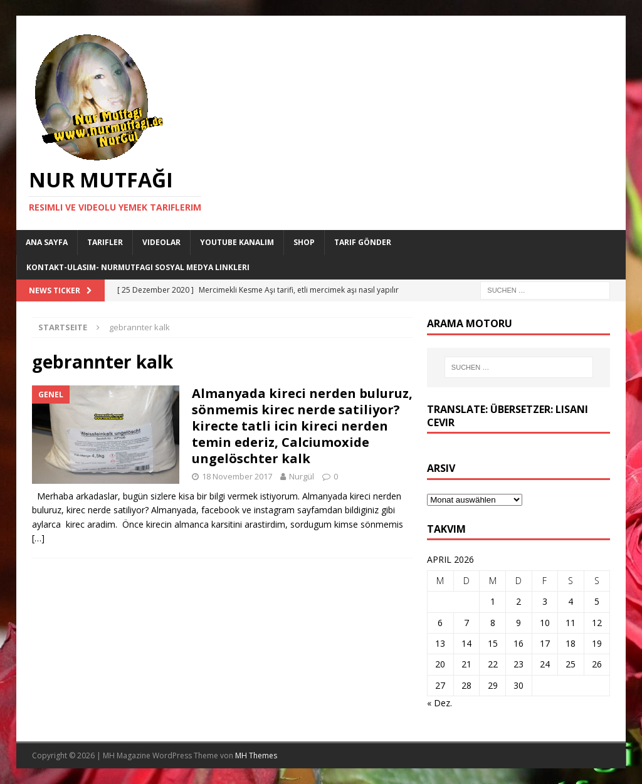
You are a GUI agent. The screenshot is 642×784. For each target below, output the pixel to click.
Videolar (161, 242)
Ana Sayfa (47, 242)
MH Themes (256, 755)
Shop (304, 242)
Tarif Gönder (362, 242)
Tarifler (105, 242)
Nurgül (301, 476)
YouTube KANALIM (237, 242)
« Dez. (439, 703)
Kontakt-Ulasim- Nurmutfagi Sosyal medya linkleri (138, 267)
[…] (38, 538)
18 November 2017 (237, 476)
